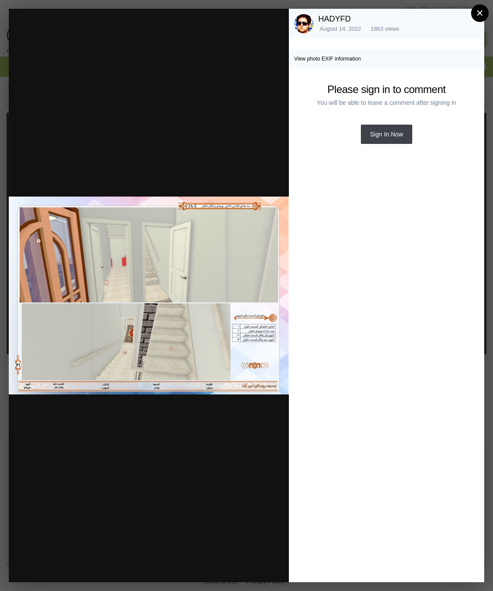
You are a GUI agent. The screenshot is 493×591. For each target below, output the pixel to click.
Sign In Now (386, 134)
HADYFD (334, 18)
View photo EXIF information (327, 59)
